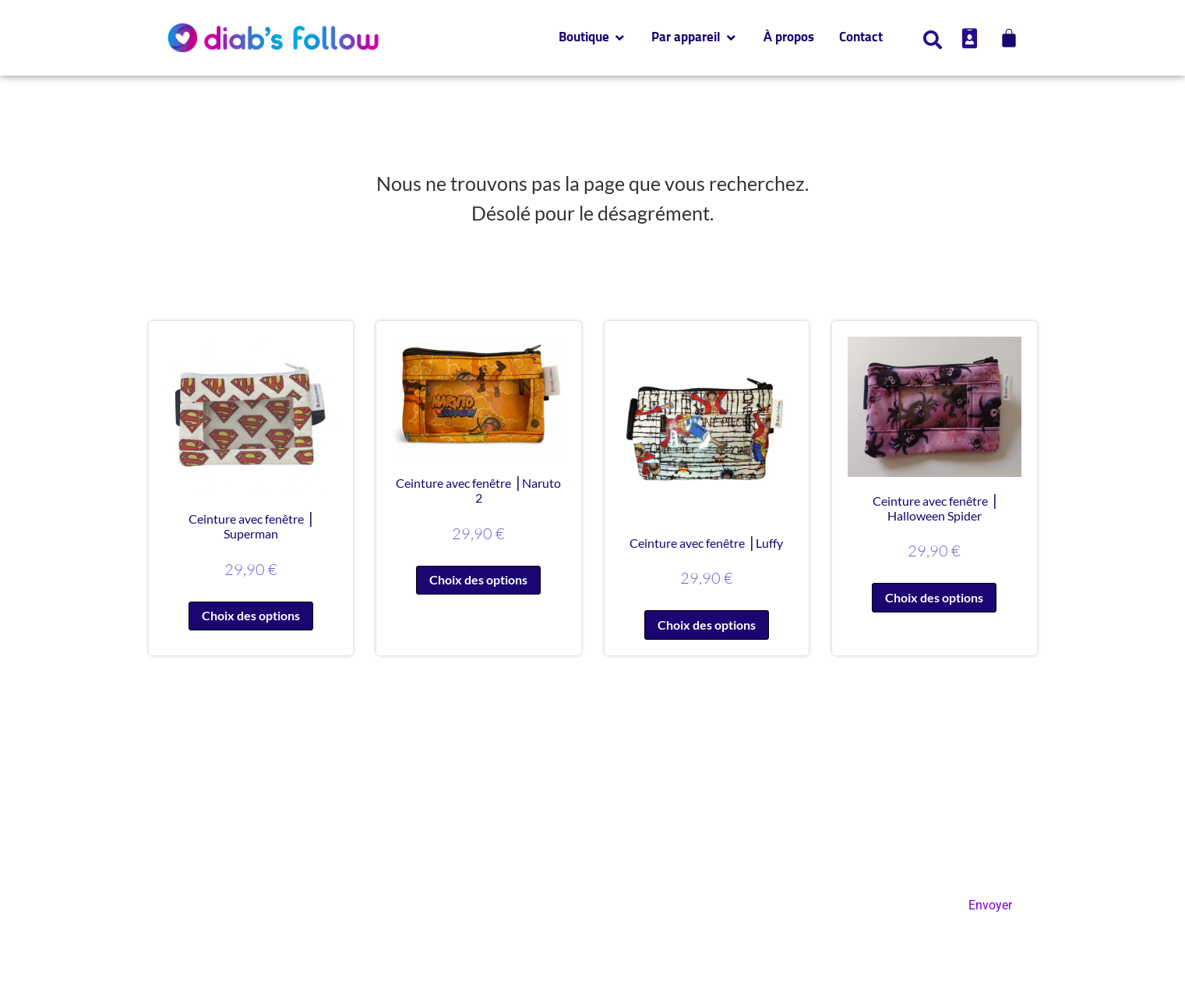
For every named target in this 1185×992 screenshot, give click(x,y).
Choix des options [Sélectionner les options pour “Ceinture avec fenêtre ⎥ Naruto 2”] (478, 579)
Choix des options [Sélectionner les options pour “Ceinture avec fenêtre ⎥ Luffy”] (707, 624)
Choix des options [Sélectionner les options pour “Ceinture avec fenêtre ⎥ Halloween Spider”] (934, 597)
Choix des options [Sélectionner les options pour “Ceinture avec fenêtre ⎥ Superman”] (251, 615)
